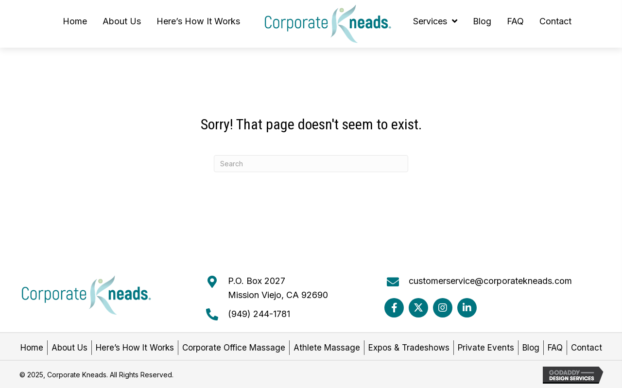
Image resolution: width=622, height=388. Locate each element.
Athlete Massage (327, 348)
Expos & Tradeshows (408, 348)
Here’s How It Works (135, 348)
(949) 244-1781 (259, 314)
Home (31, 348)
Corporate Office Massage (233, 348)
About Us (69, 348)
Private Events (486, 348)
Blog (530, 348)
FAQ (555, 348)
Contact (586, 348)
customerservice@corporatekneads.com (490, 281)
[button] (394, 307)
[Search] (311, 163)
